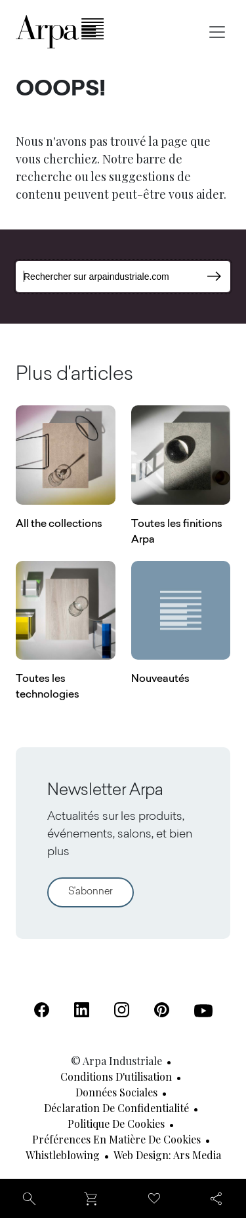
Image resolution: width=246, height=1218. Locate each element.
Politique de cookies (116, 1123)
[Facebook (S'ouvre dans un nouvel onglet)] (41, 1010)
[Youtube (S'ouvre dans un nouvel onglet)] (203, 1011)
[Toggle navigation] (217, 32)
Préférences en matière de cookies (116, 1139)
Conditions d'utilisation (116, 1076)
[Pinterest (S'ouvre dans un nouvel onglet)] (162, 1010)
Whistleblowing (63, 1155)
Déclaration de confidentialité (116, 1108)
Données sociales (116, 1092)
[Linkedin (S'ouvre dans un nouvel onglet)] (81, 1010)
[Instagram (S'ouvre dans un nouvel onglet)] (122, 1010)
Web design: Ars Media (167, 1155)
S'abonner (90, 892)
